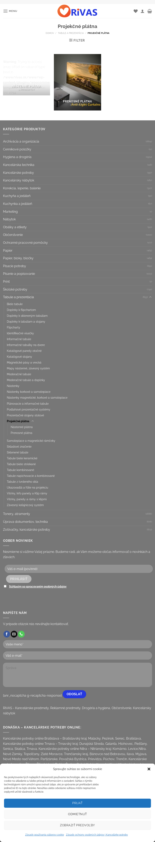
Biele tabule (15, 304)
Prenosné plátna (21, 433)
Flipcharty (13, 327)
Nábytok (9, 219)
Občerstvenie (13, 235)
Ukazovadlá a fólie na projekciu (27, 487)
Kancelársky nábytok (18, 180)
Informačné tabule (19, 339)
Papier (8, 250)
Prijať (77, 803)
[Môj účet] (142, 11)
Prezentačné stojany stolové (25, 415)
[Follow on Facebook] (6, 634)
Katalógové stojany (19, 356)
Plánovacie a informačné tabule (28, 403)
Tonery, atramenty (16, 514)
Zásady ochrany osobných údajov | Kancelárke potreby (97, 834)
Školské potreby (15, 289)
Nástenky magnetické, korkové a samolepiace (37, 397)
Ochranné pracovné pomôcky (25, 243)
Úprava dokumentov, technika (25, 522)
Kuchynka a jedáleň (17, 204)
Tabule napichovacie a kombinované (31, 475)
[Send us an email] (14, 634)
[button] (149, 769)
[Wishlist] (136, 11)
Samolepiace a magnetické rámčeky (31, 440)
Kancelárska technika (18, 165)
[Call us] (21, 634)
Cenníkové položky (17, 149)
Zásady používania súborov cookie (44, 834)
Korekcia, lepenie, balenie (22, 188)
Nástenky (13, 386)
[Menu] (10, 11)
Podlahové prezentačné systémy (28, 409)
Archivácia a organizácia (21, 141)
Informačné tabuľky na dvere (26, 345)
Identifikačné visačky (20, 333)
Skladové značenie (19, 446)
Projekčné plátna (18, 421)
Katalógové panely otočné (24, 350)
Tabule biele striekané (21, 464)
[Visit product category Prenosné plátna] (77, 82)
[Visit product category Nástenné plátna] (26, 74)
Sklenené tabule (17, 452)
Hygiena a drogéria (17, 157)
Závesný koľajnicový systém (25, 505)
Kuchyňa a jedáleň (16, 196)
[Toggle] (150, 297)
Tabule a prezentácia (71, 33)
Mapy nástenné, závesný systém (28, 368)
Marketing (10, 212)
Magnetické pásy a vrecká (24, 362)
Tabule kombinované (20, 470)
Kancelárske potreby (18, 173)
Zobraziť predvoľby (77, 825)
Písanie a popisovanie (19, 274)
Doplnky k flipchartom (21, 310)
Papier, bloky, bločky (18, 258)
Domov (50, 33)
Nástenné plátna (22, 427)
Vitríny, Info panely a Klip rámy (27, 493)
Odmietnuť (77, 814)
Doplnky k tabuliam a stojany (26, 321)
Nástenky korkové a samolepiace (28, 391)
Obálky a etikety (15, 227)
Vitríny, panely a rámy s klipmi (27, 499)
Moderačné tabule (19, 374)
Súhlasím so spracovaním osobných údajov (38, 586)
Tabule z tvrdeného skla (22, 481)
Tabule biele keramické (22, 458)
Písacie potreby (14, 266)
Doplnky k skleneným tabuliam (27, 315)
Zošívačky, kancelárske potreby (26, 529)
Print (6, 281)
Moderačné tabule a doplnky (26, 380)
